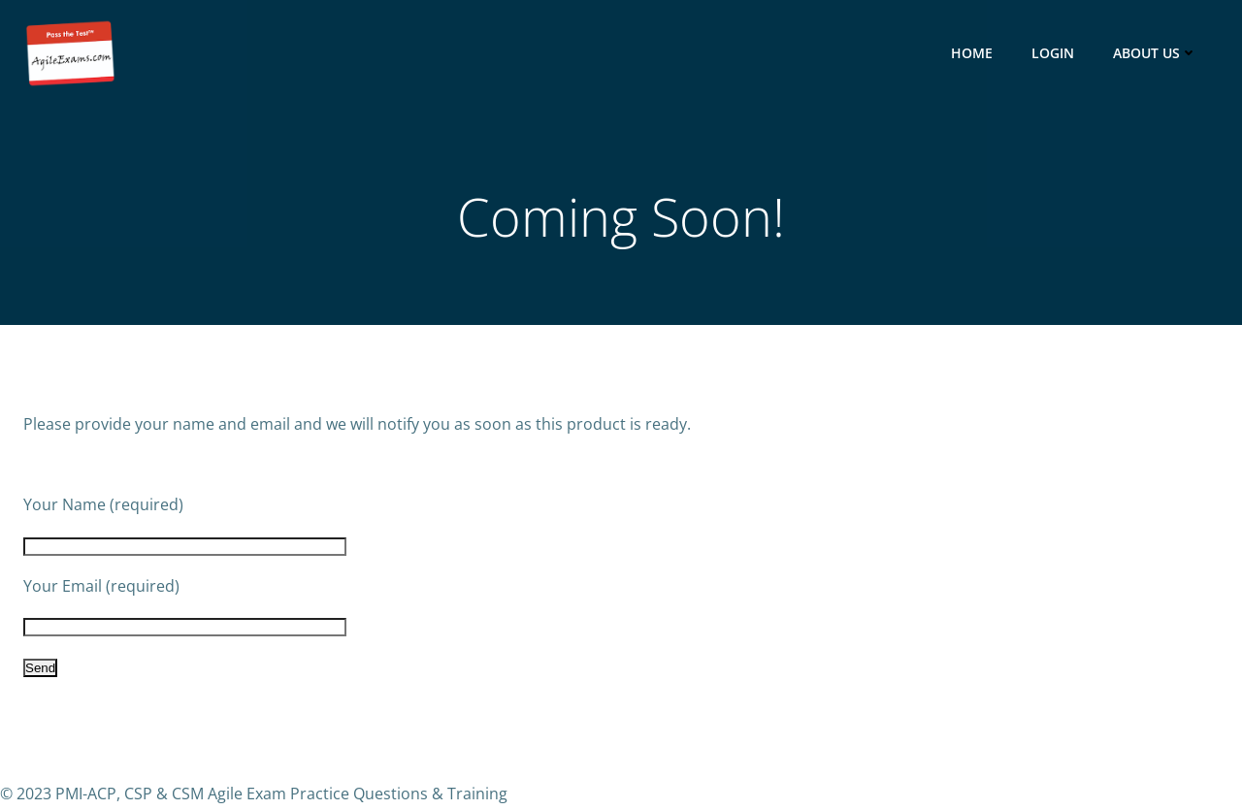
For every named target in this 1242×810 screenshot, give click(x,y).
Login (1054, 53)
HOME (974, 53)
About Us (1157, 53)
